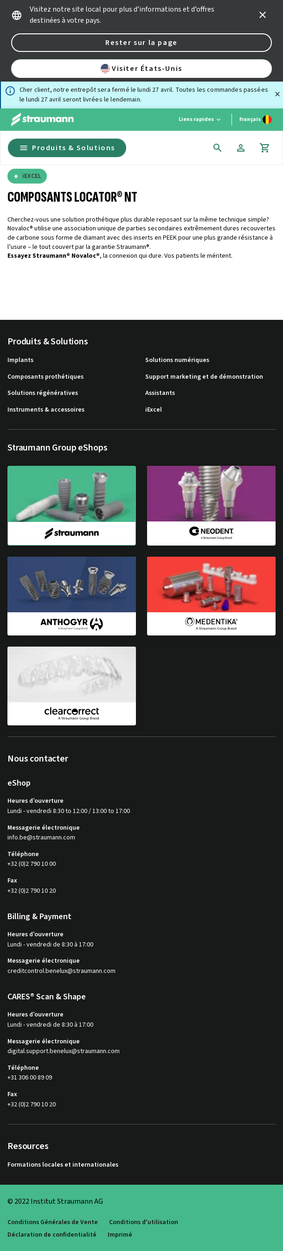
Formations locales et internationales (62, 1165)
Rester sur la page (141, 43)
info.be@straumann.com (41, 837)
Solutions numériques (177, 360)
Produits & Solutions (67, 148)
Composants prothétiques (45, 377)
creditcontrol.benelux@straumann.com (61, 971)
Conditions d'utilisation (143, 1222)
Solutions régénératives (42, 393)
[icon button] (262, 15)
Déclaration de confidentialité (51, 1235)
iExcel (153, 410)
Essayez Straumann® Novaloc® (53, 255)
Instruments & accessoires (45, 410)
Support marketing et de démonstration (204, 377)
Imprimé (120, 1235)
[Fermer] (277, 94)
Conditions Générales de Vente (52, 1222)
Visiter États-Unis (141, 69)
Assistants (160, 393)
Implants (20, 360)
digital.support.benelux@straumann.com (63, 1051)
